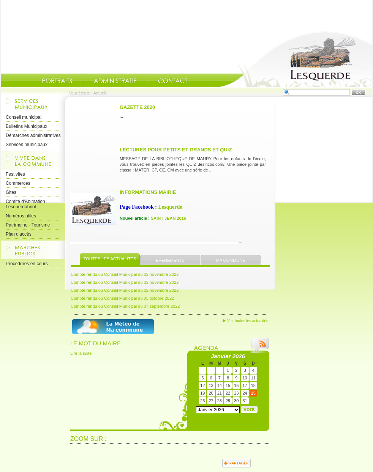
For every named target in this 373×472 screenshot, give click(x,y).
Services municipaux (26, 144)
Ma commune (230, 260)
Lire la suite (81, 353)
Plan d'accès (19, 234)
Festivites (15, 174)
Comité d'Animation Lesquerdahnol (25, 204)
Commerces (18, 183)
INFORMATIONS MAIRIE (148, 192)
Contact (172, 81)
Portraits (57, 81)
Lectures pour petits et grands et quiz (176, 150)
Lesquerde (170, 207)
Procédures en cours (27, 263)
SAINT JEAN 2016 (168, 218)
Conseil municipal (23, 117)
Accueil (294, 59)
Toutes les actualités (110, 258)
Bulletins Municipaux (26, 126)
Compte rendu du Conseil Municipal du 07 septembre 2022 (125, 306)
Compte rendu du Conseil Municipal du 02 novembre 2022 (125, 274)
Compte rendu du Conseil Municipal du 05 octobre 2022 (122, 298)
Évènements (170, 260)
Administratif (115, 81)
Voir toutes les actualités (247, 321)
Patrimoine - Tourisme (28, 225)
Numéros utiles (21, 216)
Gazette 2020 (137, 107)
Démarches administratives (33, 135)
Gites (11, 192)
